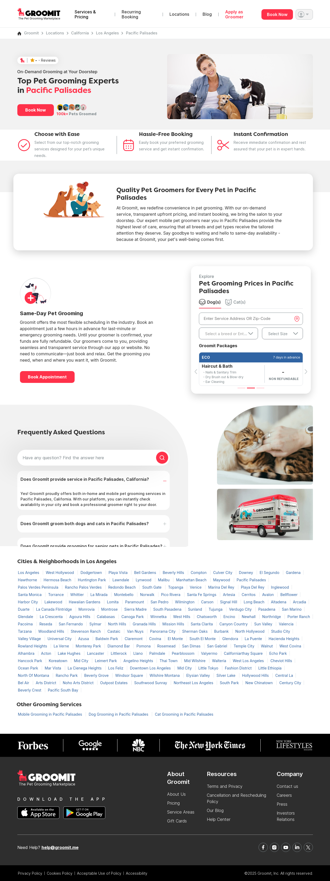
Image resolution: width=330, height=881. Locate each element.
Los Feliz (116, 668)
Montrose (110, 609)
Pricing (173, 803)
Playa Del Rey (253, 587)
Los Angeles (107, 32)
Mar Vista (53, 668)
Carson (207, 602)
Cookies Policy (60, 873)
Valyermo (209, 653)
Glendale (26, 616)
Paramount (135, 602)
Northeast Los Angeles (194, 682)
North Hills (117, 624)
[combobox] (228, 333)
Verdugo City (241, 609)
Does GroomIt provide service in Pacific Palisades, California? (84, 479)
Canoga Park (133, 616)
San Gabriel (217, 646)
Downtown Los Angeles (151, 668)
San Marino (292, 609)
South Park (230, 682)
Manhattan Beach (192, 580)
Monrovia (87, 609)
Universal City (60, 638)
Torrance (56, 594)
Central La (284, 675)
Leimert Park (106, 660)
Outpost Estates (114, 682)
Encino (229, 616)
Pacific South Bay (63, 690)
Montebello (124, 594)
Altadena (279, 602)
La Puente (254, 638)
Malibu (164, 580)
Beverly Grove (97, 675)
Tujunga (216, 609)
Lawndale (121, 580)
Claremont (134, 638)
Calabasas (106, 616)
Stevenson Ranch (86, 631)
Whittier (77, 594)
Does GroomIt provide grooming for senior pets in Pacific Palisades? (91, 546)
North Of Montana (34, 675)
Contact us (287, 786)
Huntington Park (92, 580)
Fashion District (239, 668)
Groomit (31, 32)
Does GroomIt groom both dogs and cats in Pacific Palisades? (84, 523)
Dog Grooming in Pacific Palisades (119, 714)
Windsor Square (129, 675)
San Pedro (160, 602)
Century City (290, 682)
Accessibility (136, 873)
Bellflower (288, 594)
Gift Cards (177, 821)
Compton (199, 572)
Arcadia (299, 602)
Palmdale (157, 653)
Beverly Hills (174, 572)
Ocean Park (28, 668)
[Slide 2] (251, 388)
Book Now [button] (35, 110)
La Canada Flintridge (54, 609)
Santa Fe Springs (202, 594)
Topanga (176, 587)
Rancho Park (67, 675)
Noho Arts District (79, 682)
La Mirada (99, 594)
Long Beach (254, 602)
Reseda (46, 624)
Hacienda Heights (284, 638)
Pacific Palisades (141, 32)
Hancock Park (30, 660)
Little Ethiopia (270, 668)
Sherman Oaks (195, 631)
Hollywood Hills (256, 675)
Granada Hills (145, 624)
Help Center (218, 819)
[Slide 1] (241, 388)
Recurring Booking (131, 14)
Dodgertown (91, 572)
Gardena (293, 572)
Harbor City (28, 602)
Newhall (249, 616)
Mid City (81, 660)
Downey (246, 572)
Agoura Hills (80, 616)
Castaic (114, 631)
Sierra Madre (136, 609)
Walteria (219, 660)
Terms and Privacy (225, 786)
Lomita (113, 602)
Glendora (230, 638)
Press (282, 804)
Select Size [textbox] (277, 333)
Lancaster (96, 653)
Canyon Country (234, 624)
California (80, 32)
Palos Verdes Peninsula (38, 587)
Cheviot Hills (281, 660)
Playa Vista (118, 572)
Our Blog (215, 810)
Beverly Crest (30, 690)
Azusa (84, 638)
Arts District (46, 682)
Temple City (244, 646)
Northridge (272, 616)
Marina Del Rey (221, 587)
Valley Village (30, 638)
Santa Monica (30, 594)
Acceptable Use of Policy (99, 873)
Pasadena (267, 609)
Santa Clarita (202, 624)
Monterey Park (89, 646)
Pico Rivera (171, 594)
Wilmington (185, 602)
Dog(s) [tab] (210, 302)
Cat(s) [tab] (235, 302)
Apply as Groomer (234, 14)
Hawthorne (28, 580)
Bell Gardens (145, 572)
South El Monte (203, 638)
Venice (196, 587)
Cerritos (249, 594)
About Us (176, 794)
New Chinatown (259, 682)
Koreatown (58, 660)
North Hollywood (250, 631)
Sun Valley (263, 624)
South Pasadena (167, 609)
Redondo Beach (122, 587)
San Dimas (192, 646)
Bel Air (24, 682)
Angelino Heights (138, 660)
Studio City (280, 631)
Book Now (277, 14)
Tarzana (25, 631)
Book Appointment (47, 376)
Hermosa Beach (58, 580)
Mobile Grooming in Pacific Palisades (50, 714)
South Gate (152, 587)
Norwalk (148, 594)
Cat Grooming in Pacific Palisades (184, 714)
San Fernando (71, 624)
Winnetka (159, 616)
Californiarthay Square (244, 653)
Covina (155, 638)
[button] (304, 14)
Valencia (286, 624)
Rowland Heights (33, 646)
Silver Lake (226, 675)
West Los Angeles (249, 660)
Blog (207, 14)
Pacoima (26, 624)
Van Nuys (136, 631)
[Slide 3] (260, 388)
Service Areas (180, 812)
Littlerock (119, 653)
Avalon (268, 594)
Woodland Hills (51, 631)
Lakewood (53, 602)
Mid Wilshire (195, 660)
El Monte (176, 638)
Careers (284, 795)
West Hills (182, 616)
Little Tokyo (208, 668)
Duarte (24, 609)
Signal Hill (229, 602)
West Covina (290, 646)
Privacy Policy (30, 873)
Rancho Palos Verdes (84, 587)
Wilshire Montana (165, 675)
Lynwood (144, 580)
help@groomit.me (60, 847)
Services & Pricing (85, 14)
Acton (46, 653)
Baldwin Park (107, 638)
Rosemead (167, 646)
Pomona (144, 646)
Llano (138, 653)
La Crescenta (52, 616)
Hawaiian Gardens (85, 602)
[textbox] (228, 334)
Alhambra (26, 653)
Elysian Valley (198, 675)
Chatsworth (207, 616)
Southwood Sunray (151, 682)
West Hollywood (60, 572)
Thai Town (168, 660)
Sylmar (95, 624)
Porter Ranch (298, 616)
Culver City (223, 572)
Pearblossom (183, 653)
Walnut (267, 646)
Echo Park (278, 653)
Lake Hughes (69, 653)
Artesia (229, 594)
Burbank (222, 631)
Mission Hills (173, 624)
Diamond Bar (119, 646)
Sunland (195, 609)
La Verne (62, 646)
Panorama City (163, 631)
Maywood (222, 580)
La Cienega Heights (85, 668)
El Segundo (270, 572)
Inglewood (280, 587)
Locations (179, 14)
